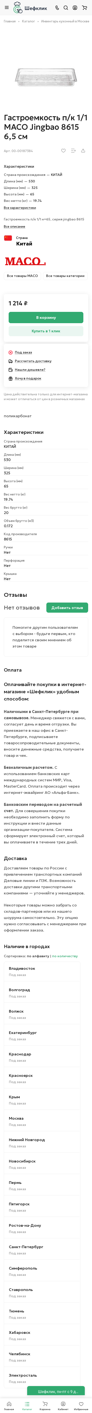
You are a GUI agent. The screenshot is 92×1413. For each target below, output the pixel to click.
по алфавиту (38, 956)
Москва (16, 1118)
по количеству (65, 956)
